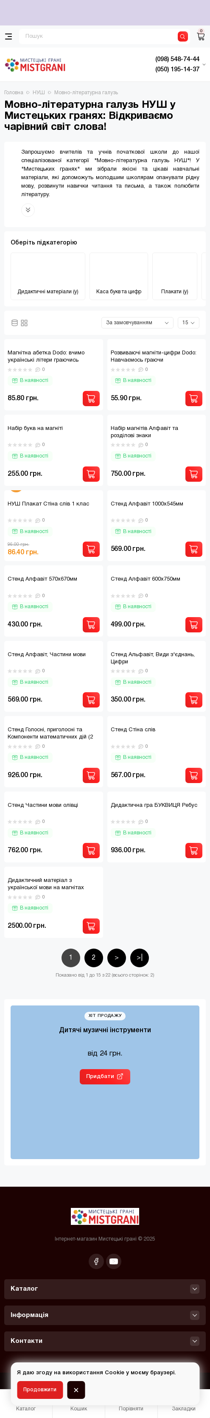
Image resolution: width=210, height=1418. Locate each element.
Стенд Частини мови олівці (43, 805)
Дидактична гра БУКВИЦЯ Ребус (154, 805)
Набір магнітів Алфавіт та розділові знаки (144, 432)
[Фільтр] (25, 1368)
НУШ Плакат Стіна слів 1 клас (48, 504)
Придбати (100, 1076)
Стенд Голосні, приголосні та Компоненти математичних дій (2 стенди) (50, 737)
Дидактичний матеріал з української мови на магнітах (46, 884)
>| (140, 958)
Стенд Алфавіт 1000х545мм (147, 504)
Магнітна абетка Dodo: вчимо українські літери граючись (46, 357)
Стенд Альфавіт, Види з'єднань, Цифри (153, 658)
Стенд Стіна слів (133, 730)
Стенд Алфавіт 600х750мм (145, 579)
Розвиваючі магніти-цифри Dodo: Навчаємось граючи (153, 357)
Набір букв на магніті (35, 428)
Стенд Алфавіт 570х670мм (42, 579)
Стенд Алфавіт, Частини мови (47, 654)
